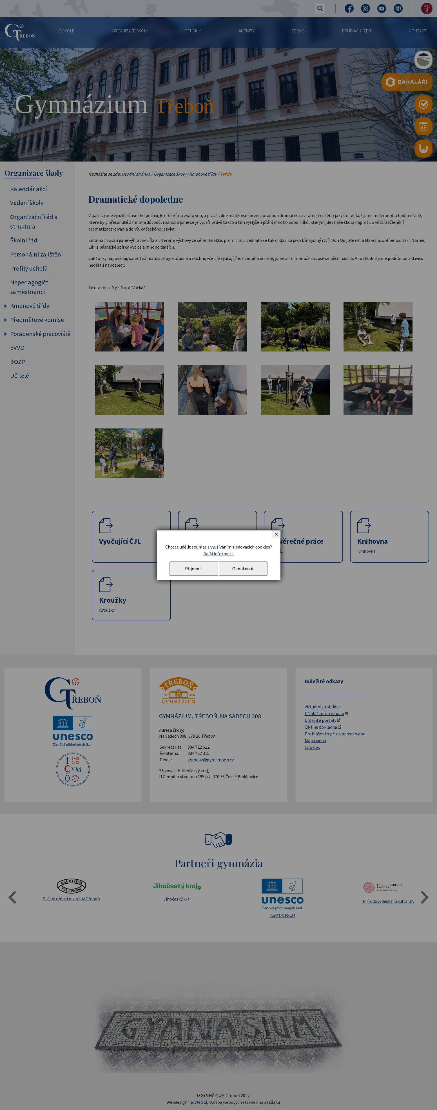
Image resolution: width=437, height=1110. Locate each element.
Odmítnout (243, 568)
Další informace (218, 553)
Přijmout (193, 568)
